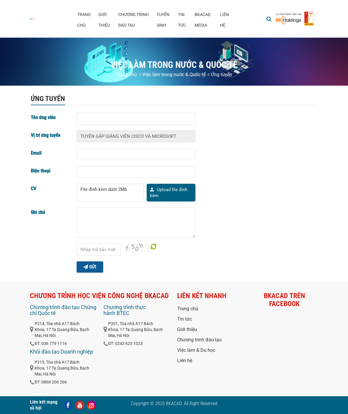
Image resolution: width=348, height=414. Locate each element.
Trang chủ (84, 20)
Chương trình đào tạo (133, 20)
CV (33, 188)
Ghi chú (38, 212)
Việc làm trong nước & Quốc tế (172, 74)
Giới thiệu (104, 20)
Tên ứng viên (43, 117)
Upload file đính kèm (168, 192)
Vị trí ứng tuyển (45, 135)
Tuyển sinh (163, 20)
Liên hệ (224, 20)
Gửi (89, 267)
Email (36, 153)
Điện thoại (40, 171)
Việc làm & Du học (196, 350)
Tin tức (182, 20)
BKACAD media (203, 20)
